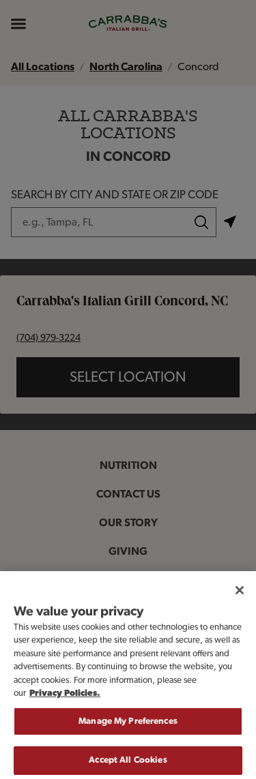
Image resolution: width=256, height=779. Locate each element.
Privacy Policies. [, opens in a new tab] (64, 700)
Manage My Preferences (128, 728)
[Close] (240, 596)
